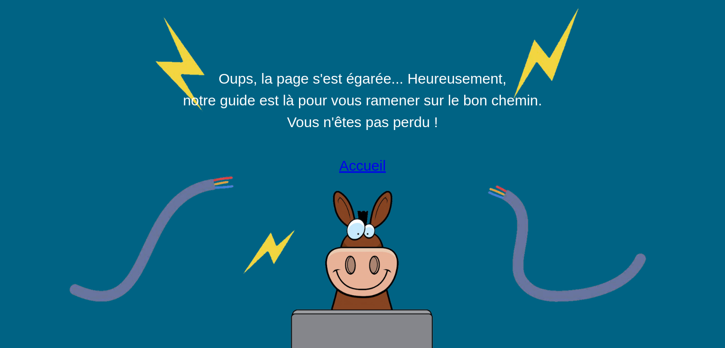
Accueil (362, 166)
